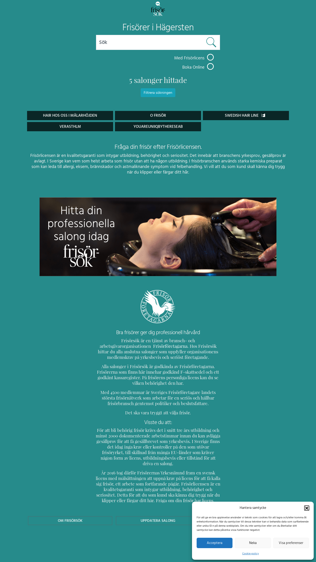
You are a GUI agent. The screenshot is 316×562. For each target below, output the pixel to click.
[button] (306, 507)
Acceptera (214, 543)
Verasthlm (70, 126)
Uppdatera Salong (158, 515)
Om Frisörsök (70, 515)
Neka (253, 543)
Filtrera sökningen (158, 93)
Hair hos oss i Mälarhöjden (70, 115)
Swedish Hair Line (245, 115)
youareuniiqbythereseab (158, 126)
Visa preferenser (291, 543)
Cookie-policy (250, 553)
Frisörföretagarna (112, 346)
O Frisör (158, 115)
